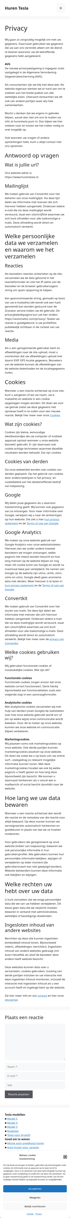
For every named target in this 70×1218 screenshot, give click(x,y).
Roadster (13, 1131)
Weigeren (34, 1197)
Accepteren (35, 1188)
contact (42, 995)
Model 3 (12, 1127)
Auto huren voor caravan (23, 1147)
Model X (12, 1123)
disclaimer (11, 1000)
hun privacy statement (19, 585)
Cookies (30, 1214)
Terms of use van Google (42, 523)
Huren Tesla (16, 8)
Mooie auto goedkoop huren (25, 1143)
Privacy (38, 1214)
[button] (65, 1156)
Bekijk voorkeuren (34, 1206)
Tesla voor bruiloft (18, 1135)
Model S (12, 1118)
